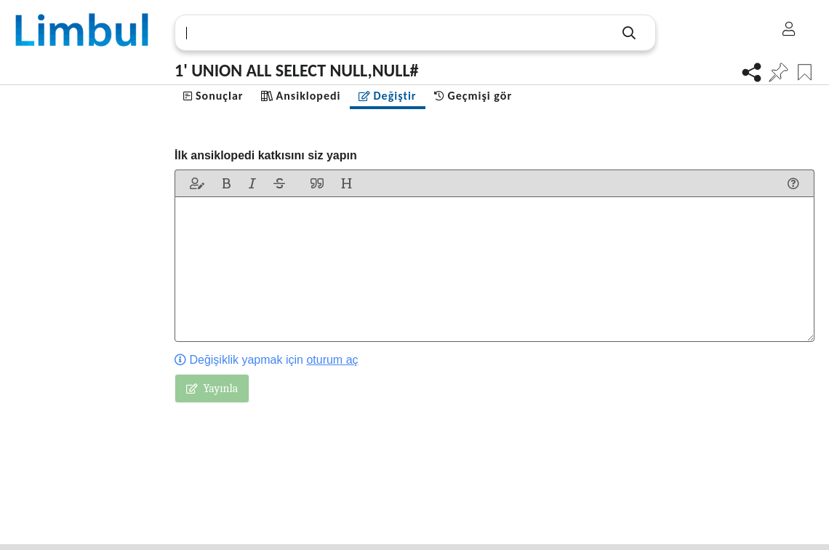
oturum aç (332, 360)
